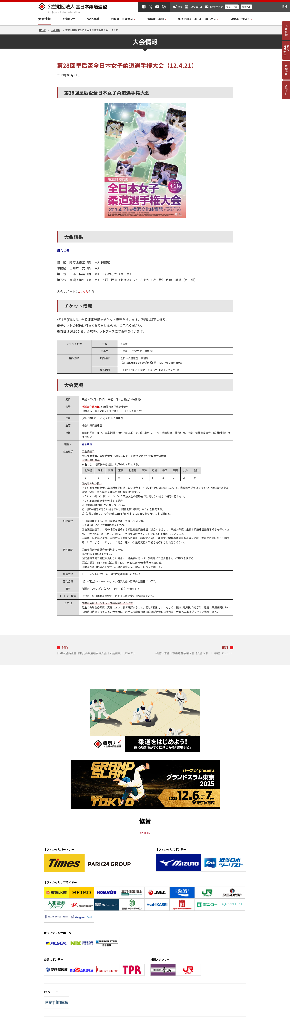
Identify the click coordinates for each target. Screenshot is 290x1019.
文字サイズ (231, 6)
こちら (83, 291)
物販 (180, 6)
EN (284, 6)
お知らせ (69, 18)
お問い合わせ (216, 6)
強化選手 (93, 18)
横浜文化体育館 (91, 406)
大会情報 (44, 18)
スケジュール (196, 6)
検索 (244, 6)
